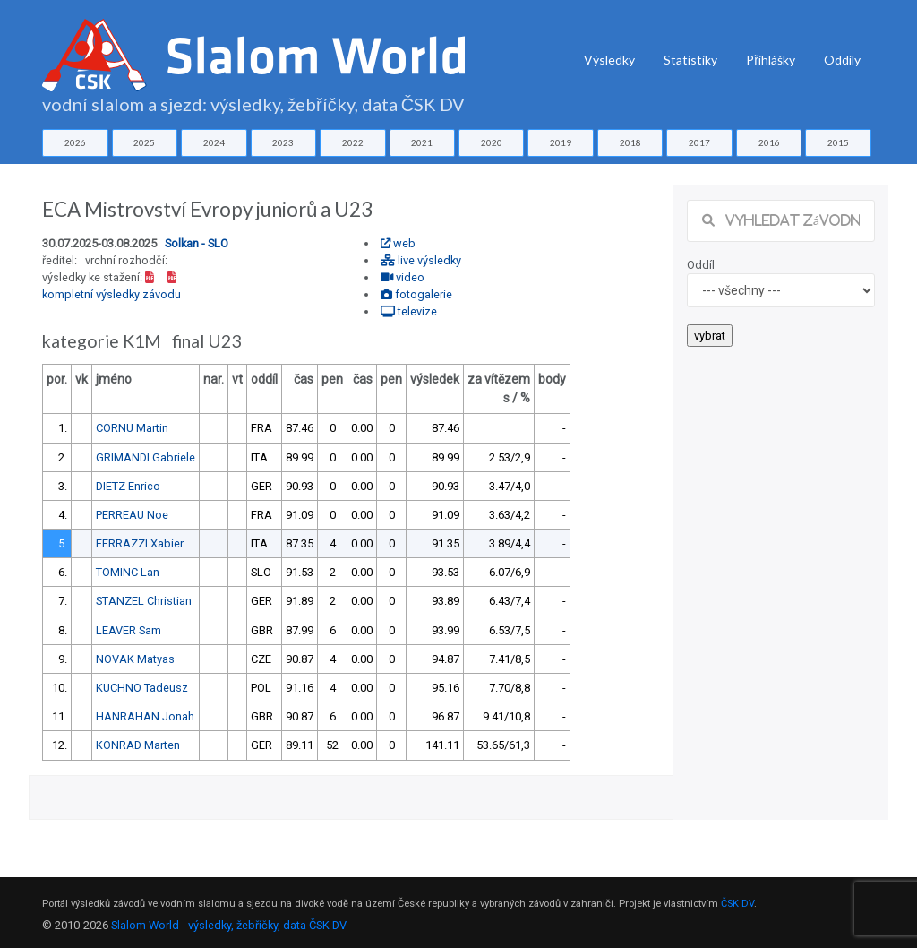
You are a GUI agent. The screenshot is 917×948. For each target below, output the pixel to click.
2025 (144, 142)
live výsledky (421, 260)
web (398, 243)
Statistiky (690, 59)
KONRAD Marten (138, 745)
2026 (75, 142)
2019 (560, 142)
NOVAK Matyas (135, 659)
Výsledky (609, 59)
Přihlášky (770, 59)
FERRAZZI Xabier (140, 543)
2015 (838, 142)
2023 (283, 142)
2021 (422, 142)
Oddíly (842, 59)
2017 (699, 142)
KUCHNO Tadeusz (142, 687)
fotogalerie (416, 294)
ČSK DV (737, 903)
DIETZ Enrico (128, 486)
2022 (353, 142)
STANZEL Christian (144, 601)
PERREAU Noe (132, 514)
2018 (630, 142)
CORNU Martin (132, 428)
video (402, 277)
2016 (769, 142)
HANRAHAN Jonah (145, 716)
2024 (214, 142)
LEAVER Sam (128, 630)
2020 (491, 142)
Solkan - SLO (196, 243)
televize (409, 311)
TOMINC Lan (127, 572)
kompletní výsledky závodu (111, 294)
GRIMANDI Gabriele (145, 457)
